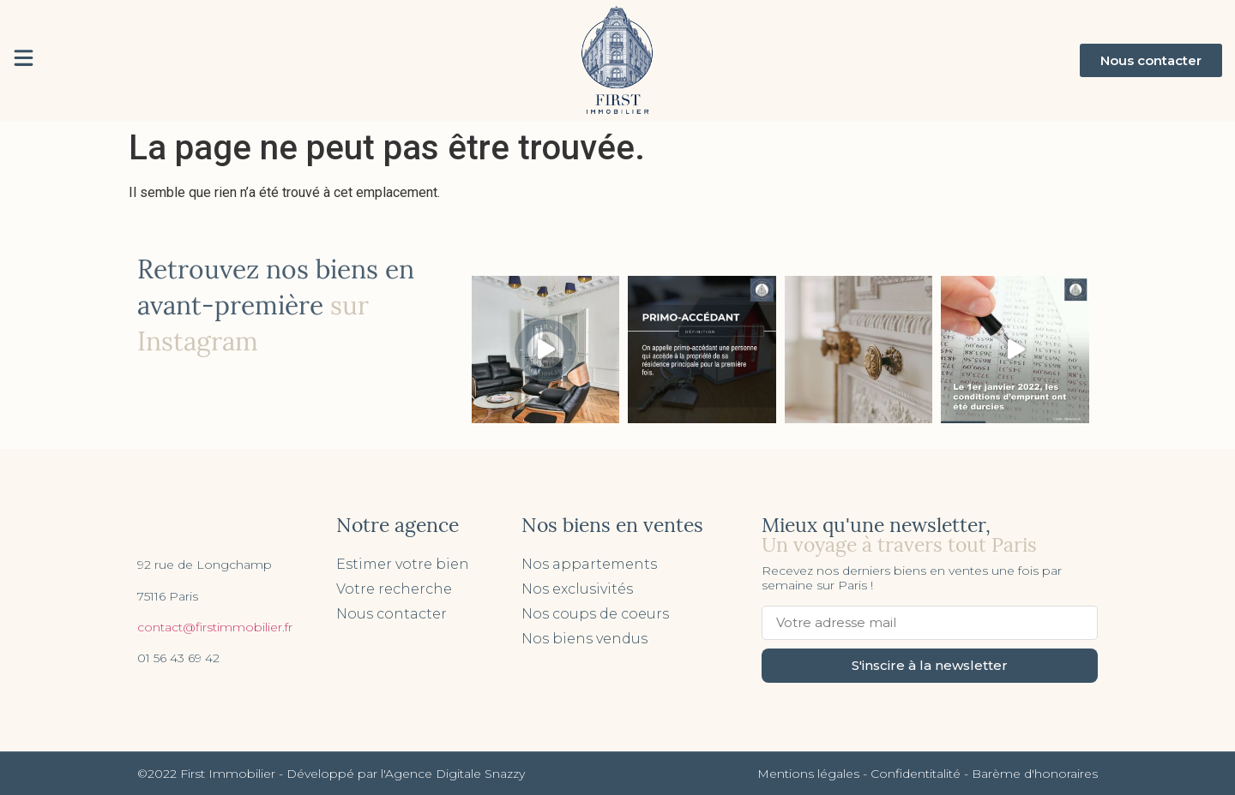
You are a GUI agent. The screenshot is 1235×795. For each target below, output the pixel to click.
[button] (1151, 60)
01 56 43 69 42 (178, 658)
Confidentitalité (916, 773)
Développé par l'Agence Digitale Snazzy (405, 773)
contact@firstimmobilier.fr (214, 627)
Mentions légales (808, 773)
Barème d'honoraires (1035, 773)
